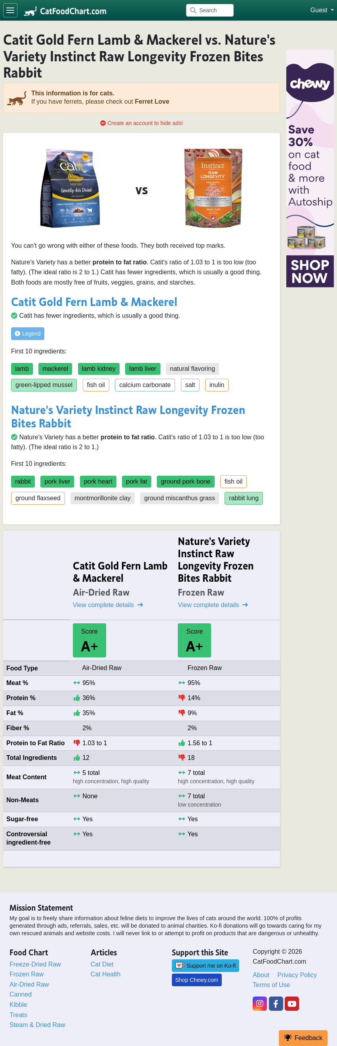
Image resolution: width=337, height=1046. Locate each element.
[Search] (210, 10)
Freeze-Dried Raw (35, 964)
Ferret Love (152, 101)
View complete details (108, 605)
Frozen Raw (27, 974)
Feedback (303, 1038)
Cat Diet (102, 964)
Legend (28, 333)
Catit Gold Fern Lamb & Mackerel (94, 300)
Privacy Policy (297, 975)
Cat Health (106, 974)
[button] (322, 10)
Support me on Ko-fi (205, 965)
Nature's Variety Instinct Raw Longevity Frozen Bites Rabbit (128, 415)
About (261, 975)
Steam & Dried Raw (37, 1024)
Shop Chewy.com (197, 980)
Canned (21, 994)
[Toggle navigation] (10, 10)
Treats (18, 1015)
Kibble (18, 1004)
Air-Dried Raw (29, 984)
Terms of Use (271, 984)
